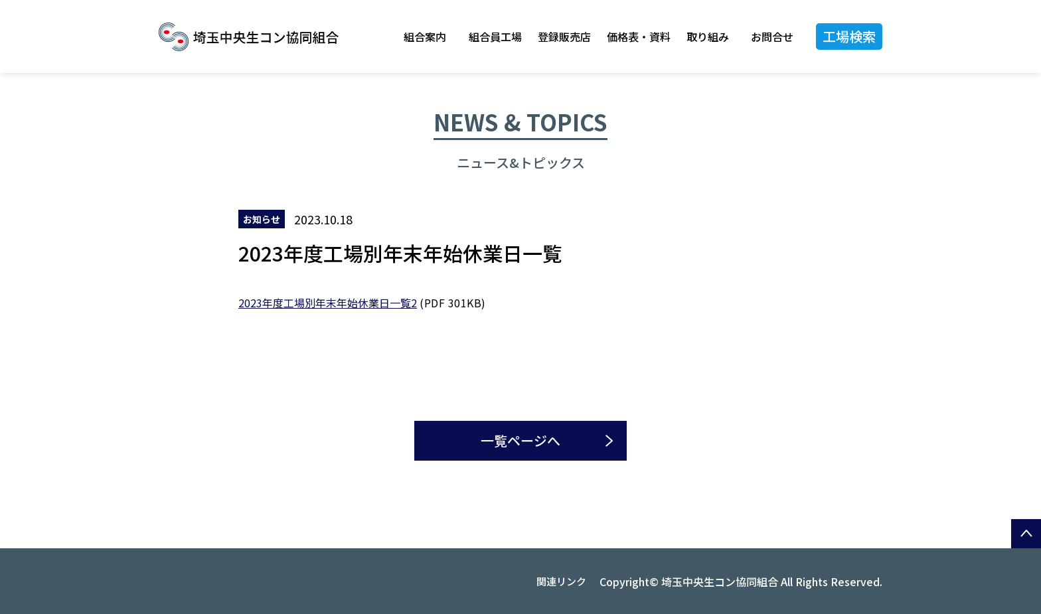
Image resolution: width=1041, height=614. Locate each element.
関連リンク (561, 581)
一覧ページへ (520, 440)
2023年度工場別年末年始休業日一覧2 (327, 303)
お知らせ (261, 219)
